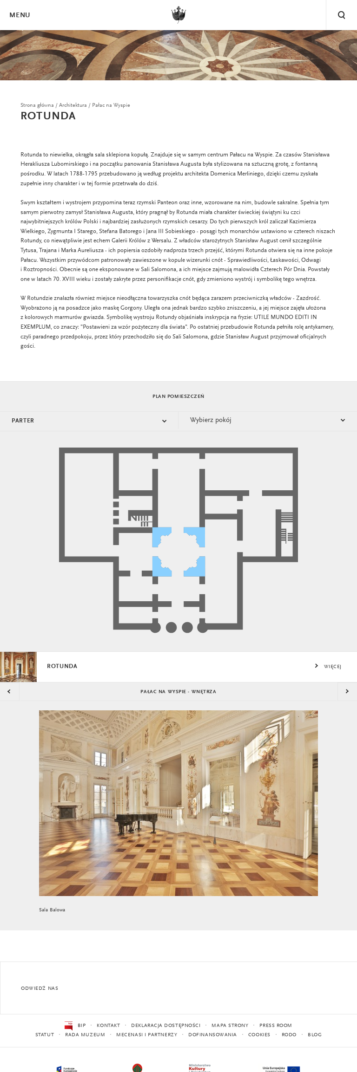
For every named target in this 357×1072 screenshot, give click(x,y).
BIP (75, 1026)
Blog (315, 1035)
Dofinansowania (212, 1035)
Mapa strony (230, 1025)
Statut (44, 1035)
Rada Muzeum (85, 1035)
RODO (289, 1035)
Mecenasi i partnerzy (146, 1035)
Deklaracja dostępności (165, 1025)
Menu (19, 15)
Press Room (275, 1025)
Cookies (259, 1035)
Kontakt (108, 1025)
